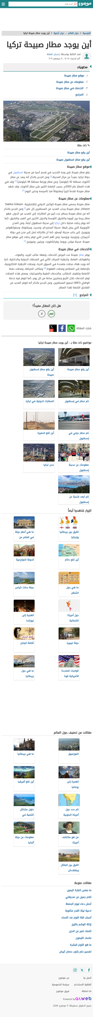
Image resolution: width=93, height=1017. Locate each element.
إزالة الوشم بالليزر (81, 924)
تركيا (57, 223)
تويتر (53, 328)
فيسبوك (62, 328)
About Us (86, 991)
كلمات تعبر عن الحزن (80, 931)
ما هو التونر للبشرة (80, 944)
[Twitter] (82, 970)
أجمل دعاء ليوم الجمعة (78, 903)
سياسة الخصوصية (60, 984)
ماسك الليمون (83, 938)
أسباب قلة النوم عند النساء (76, 917)
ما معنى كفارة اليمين (79, 890)
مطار (81, 254)
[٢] (16, 181)
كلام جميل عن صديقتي (78, 897)
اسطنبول (18, 172)
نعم (51, 313)
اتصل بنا (87, 978)
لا (42, 313)
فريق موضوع (62, 991)
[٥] (45, 268)
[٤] (25, 241)
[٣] (23, 190)
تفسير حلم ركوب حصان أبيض (75, 951)
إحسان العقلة (53, 54)
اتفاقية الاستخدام (82, 984)
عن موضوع (64, 978)
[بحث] (75, 4)
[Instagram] (75, 970)
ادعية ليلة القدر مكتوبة (78, 910)
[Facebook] (88, 970)
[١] (51, 176)
